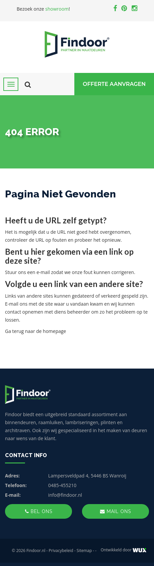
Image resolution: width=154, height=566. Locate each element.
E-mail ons (16, 304)
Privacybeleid (61, 550)
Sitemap (84, 550)
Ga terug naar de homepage (35, 331)
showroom (57, 9)
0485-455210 (62, 485)
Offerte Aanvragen (114, 84)
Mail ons (115, 511)
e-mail (43, 272)
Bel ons (38, 511)
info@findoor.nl (65, 495)
